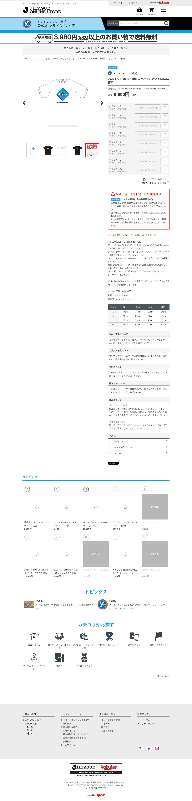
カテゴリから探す (33, 720)
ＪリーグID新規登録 (110, 720)
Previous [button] (23, 103)
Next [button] (102, 103)
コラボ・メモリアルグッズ (64, 58)
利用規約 (67, 723)
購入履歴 (105, 727)
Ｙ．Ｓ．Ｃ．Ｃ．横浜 (39, 58)
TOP (24, 58)
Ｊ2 (32, 730)
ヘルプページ (128, 343)
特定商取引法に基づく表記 (75, 734)
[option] (63, 102)
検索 (166, 23)
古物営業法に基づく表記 (74, 738)
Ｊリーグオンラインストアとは (77, 720)
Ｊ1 (32, 727)
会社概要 (67, 741)
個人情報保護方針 (71, 727)
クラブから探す (32, 723)
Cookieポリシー (70, 731)
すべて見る (162, 676)
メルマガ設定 (107, 731)
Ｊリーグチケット (134, 3)
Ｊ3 (32, 733)
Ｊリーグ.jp (117, 3)
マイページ (106, 723)
